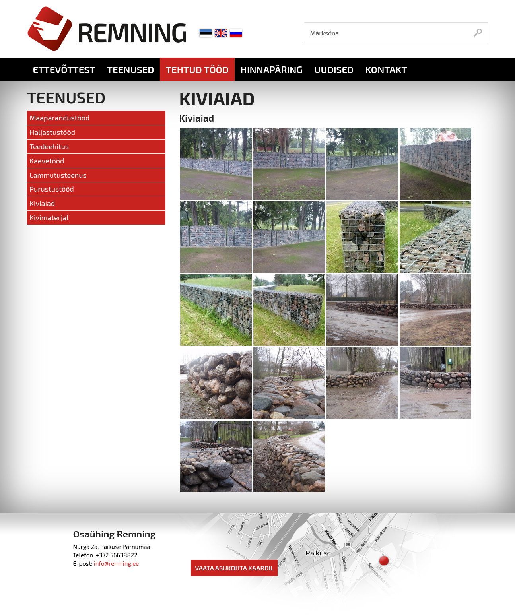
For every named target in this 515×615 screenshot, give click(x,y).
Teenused (130, 69)
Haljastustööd (52, 132)
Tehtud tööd (197, 69)
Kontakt (386, 69)
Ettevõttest (64, 69)
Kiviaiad (42, 203)
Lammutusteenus (57, 175)
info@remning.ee (116, 563)
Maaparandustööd (59, 117)
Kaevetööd (46, 160)
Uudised (334, 69)
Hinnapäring (272, 69)
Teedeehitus (49, 146)
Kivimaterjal (48, 217)
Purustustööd (51, 188)
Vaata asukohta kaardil (234, 568)
